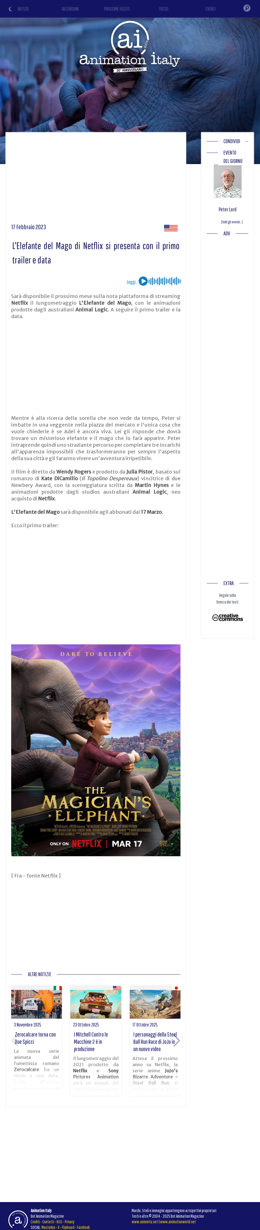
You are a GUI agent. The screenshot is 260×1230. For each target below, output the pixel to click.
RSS (59, 1221)
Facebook (83, 1227)
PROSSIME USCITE (117, 9)
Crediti (35, 1221)
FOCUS (163, 9)
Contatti (48, 1221)
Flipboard (68, 1227)
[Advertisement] (96, 180)
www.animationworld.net (178, 1221)
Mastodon (48, 1227)
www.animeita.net (145, 1221)
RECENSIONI (70, 9)
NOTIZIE (23, 9)
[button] (176, 1041)
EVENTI (211, 9)
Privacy (69, 1221)
